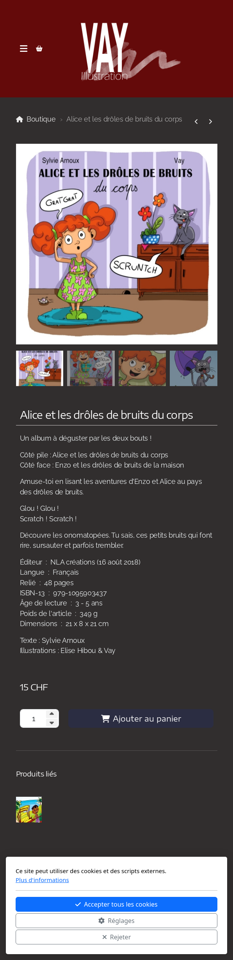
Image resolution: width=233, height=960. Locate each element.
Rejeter (116, 937)
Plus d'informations (42, 880)
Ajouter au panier (141, 718)
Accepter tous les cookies (116, 904)
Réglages (116, 920)
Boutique (41, 119)
